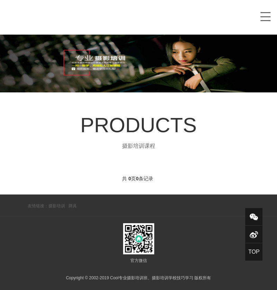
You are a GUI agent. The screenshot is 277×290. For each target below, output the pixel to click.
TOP (254, 252)
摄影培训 (56, 205)
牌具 (72, 205)
